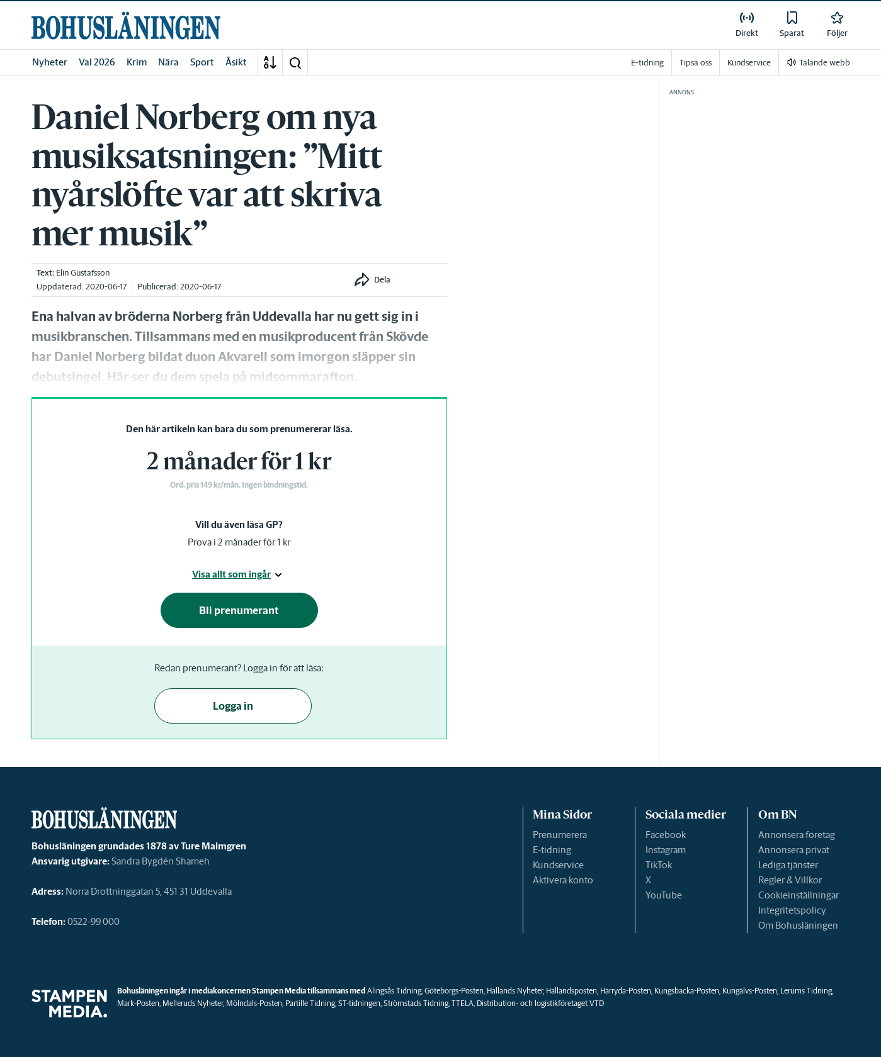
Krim (137, 62)
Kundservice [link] (749, 62)
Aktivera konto (563, 880)
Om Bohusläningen (798, 925)
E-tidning (552, 850)
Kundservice (558, 865)
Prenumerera (560, 835)
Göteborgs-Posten (454, 990)
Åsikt (236, 62)
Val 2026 (97, 62)
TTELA (463, 1003)
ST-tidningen (359, 1003)
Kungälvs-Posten (749, 990)
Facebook (665, 835)
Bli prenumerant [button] (239, 610)
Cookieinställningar (798, 895)
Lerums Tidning (806, 990)
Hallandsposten (571, 990)
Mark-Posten (138, 1003)
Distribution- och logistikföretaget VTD (540, 1003)
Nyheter (49, 62)
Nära (168, 62)
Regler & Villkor (790, 880)
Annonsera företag (796, 835)
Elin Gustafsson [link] (83, 272)
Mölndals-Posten (254, 1003)
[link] (125, 25)
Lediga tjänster (788, 865)
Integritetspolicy (792, 910)
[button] (294, 62)
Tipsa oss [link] (695, 62)
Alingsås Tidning (394, 990)
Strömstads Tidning (416, 1003)
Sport (202, 62)
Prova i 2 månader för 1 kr (239, 542)
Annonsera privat (793, 850)
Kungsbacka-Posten (686, 990)
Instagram (665, 850)
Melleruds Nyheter (192, 1003)
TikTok (658, 865)
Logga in (233, 706)
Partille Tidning (310, 1003)
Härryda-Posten (625, 990)
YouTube (663, 895)
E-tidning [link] (647, 62)
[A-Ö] (270, 62)
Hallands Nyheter (515, 990)
